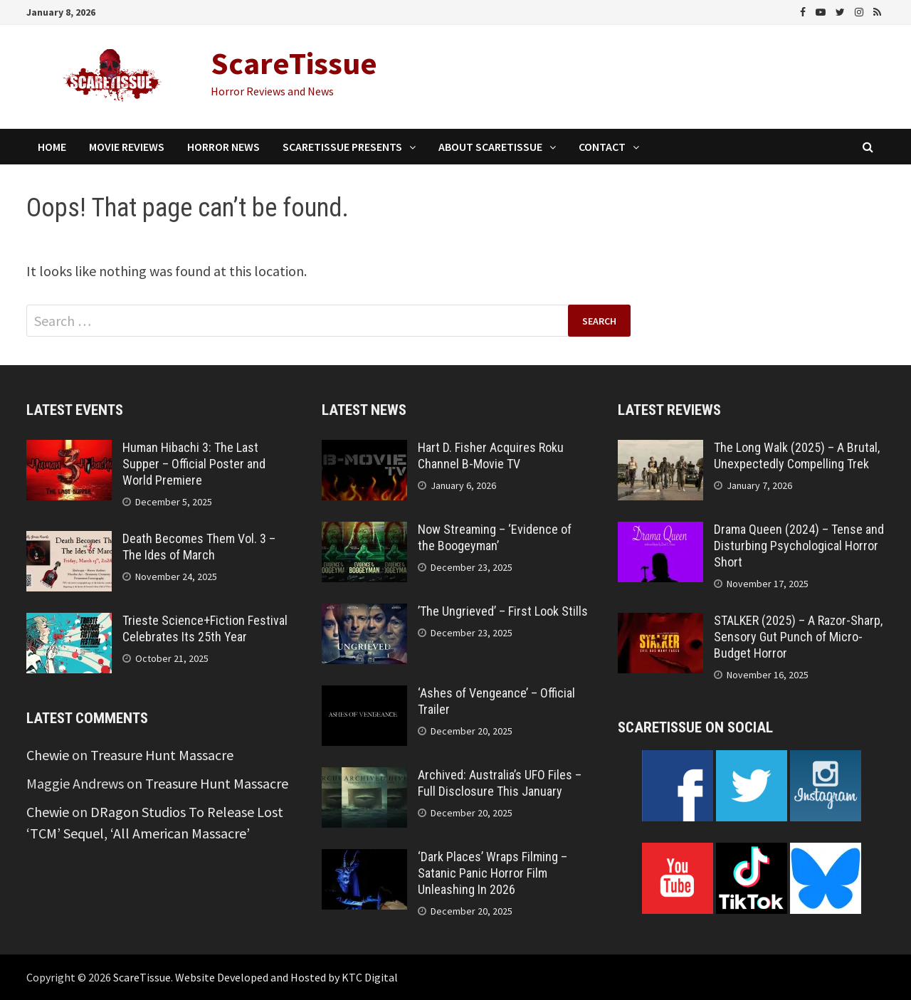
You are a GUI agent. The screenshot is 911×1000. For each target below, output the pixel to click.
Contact (602, 147)
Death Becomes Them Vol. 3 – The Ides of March (198, 546)
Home (52, 147)
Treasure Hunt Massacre (161, 755)
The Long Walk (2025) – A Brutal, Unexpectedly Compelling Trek (797, 455)
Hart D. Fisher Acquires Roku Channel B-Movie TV (491, 455)
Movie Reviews (126, 147)
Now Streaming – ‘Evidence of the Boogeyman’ (495, 537)
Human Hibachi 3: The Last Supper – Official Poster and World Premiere (193, 464)
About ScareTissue (490, 147)
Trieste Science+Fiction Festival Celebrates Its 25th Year (205, 628)
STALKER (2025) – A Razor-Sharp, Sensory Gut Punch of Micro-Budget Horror (798, 636)
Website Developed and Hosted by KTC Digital (286, 977)
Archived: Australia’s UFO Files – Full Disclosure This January (499, 783)
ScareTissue (294, 63)
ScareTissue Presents (342, 147)
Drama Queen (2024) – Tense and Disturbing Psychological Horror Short (799, 545)
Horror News (223, 147)
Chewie (47, 755)
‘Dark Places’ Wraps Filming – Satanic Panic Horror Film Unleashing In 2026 (492, 873)
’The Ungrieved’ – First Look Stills (503, 611)
